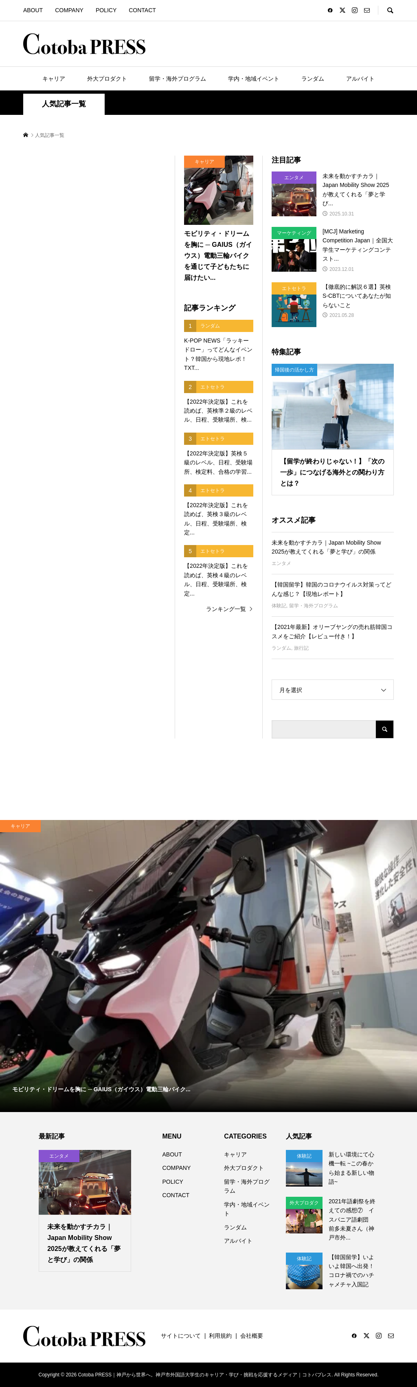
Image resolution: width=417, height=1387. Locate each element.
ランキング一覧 (226, 609)
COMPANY (69, 10)
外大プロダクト (107, 78)
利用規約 (220, 1335)
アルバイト (360, 78)
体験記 (279, 606)
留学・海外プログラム (177, 78)
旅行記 (301, 648)
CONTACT (142, 10)
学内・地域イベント (253, 78)
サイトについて (181, 1335)
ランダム (312, 78)
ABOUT (33, 10)
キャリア (53, 78)
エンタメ (281, 563)
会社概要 (251, 1335)
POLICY (106, 10)
